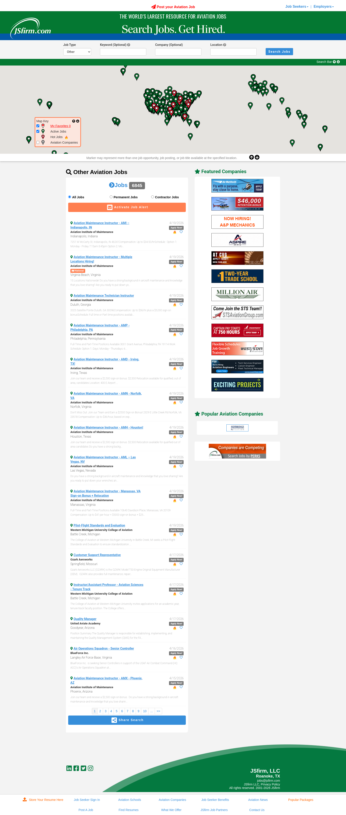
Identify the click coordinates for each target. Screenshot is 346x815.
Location (216, 45)
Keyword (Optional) (113, 45)
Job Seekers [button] (296, 6)
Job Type (69, 45)
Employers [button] (324, 6)
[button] (174, 94)
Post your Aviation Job (173, 7)
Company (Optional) (169, 45)
